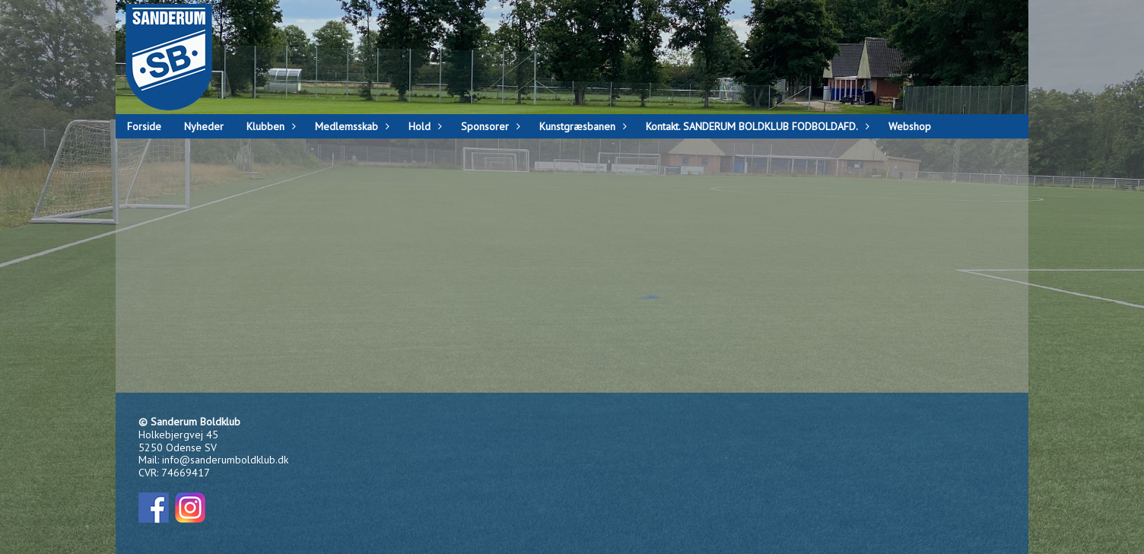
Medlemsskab (350, 126)
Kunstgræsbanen (581, 126)
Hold (423, 126)
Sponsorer (488, 126)
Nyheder (204, 126)
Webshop (909, 126)
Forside (144, 126)
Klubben (269, 126)
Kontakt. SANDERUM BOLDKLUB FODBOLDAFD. (756, 126)
